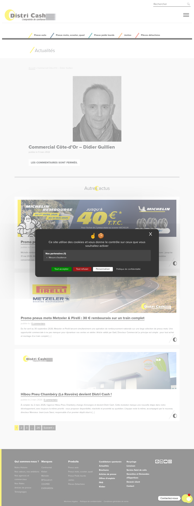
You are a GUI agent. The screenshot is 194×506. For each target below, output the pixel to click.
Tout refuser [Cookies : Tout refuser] (82, 269)
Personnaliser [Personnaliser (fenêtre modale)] (103, 269)
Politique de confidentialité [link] (128, 269)
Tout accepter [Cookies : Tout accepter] (61, 269)
